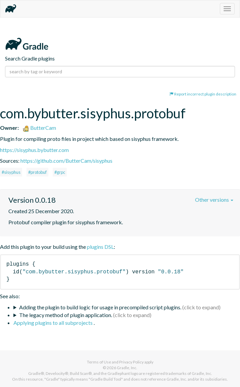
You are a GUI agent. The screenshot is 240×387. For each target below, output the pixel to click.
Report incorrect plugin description (203, 93)
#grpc (59, 172)
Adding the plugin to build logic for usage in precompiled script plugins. (100, 307)
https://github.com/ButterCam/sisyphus (66, 160)
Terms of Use (99, 361)
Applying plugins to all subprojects (53, 322)
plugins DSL (100, 246)
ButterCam (39, 127)
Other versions (214, 199)
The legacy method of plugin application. (65, 315)
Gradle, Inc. (127, 367)
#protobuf (37, 172)
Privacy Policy (131, 361)
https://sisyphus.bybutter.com (34, 150)
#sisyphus (11, 172)
